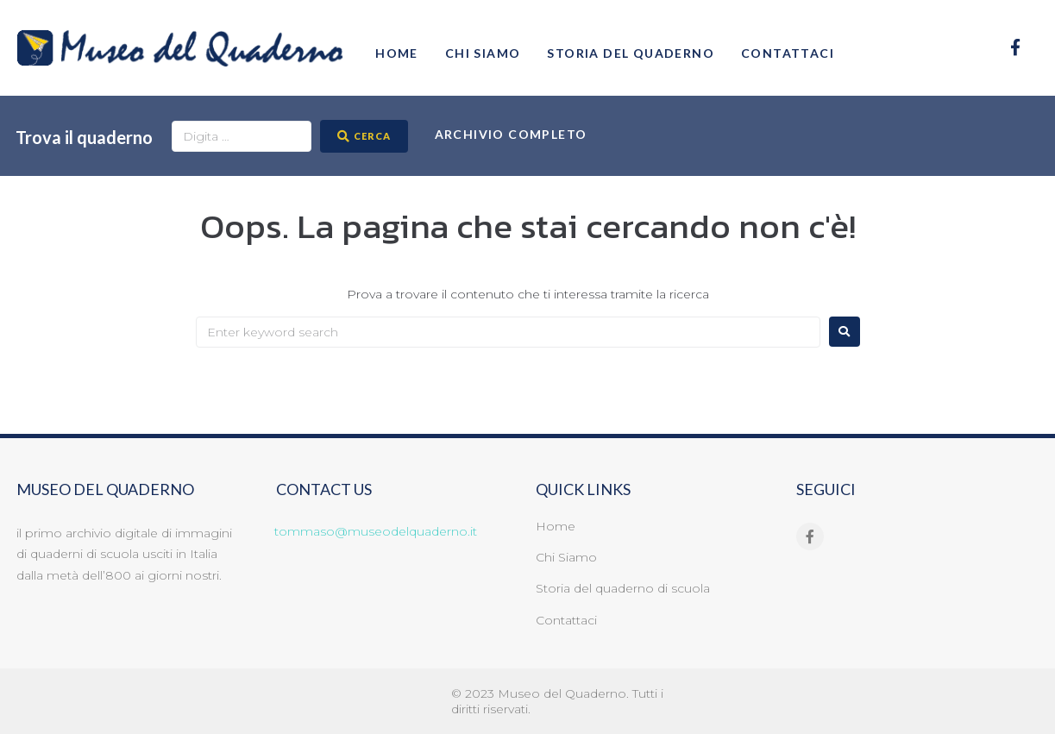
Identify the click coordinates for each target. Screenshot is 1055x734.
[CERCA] (364, 136)
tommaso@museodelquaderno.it (375, 531)
